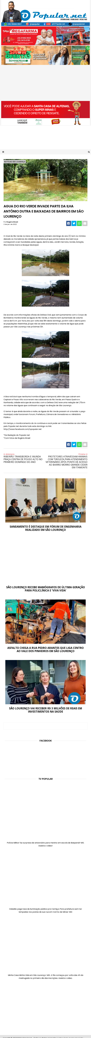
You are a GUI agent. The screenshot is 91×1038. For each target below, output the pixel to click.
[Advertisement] (45, 83)
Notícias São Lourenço (14, 162)
